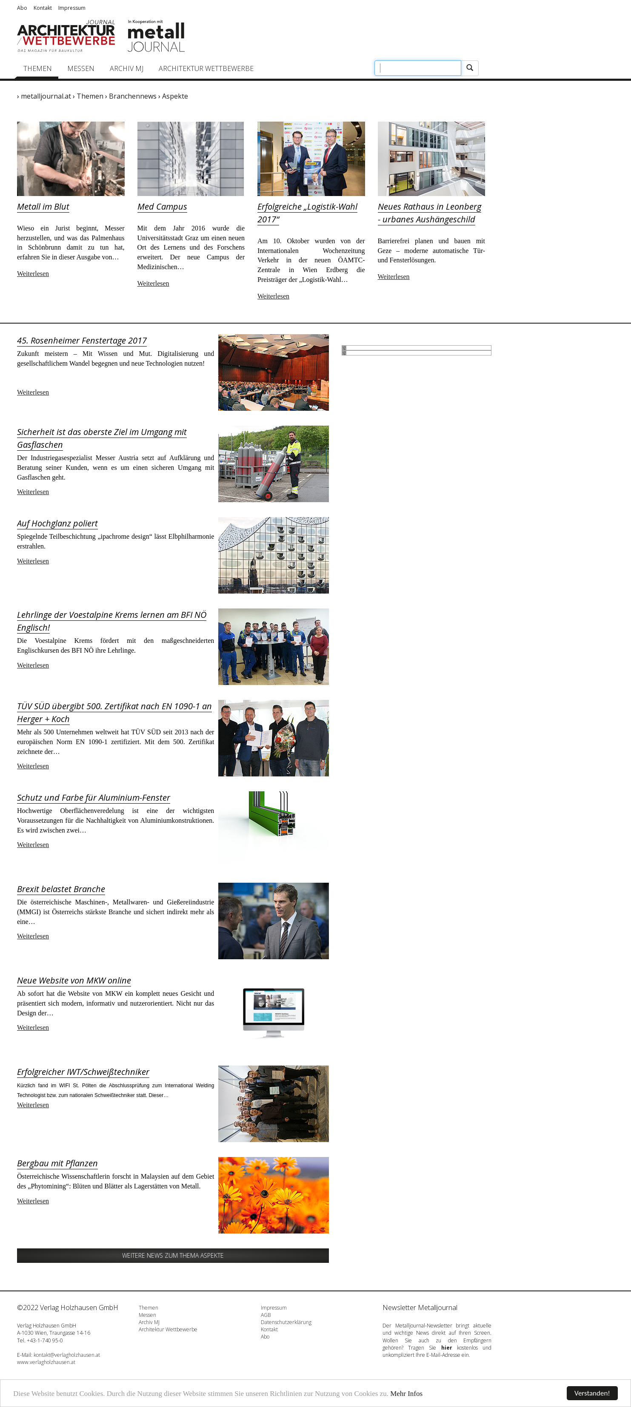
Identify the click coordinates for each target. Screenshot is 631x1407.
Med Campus (162, 206)
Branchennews (133, 96)
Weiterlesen (33, 273)
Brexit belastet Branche (61, 889)
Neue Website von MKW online (74, 980)
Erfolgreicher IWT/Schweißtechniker (83, 1071)
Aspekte (175, 96)
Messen (80, 68)
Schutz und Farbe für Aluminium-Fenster (93, 797)
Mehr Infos (406, 1394)
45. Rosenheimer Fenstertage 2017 (82, 340)
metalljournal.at (46, 96)
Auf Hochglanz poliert (57, 523)
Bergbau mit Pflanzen (57, 1163)
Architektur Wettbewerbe (206, 68)
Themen (37, 68)
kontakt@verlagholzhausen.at (67, 1355)
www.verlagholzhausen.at (46, 1362)
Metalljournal (156, 36)
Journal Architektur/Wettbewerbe (66, 36)
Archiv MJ (126, 68)
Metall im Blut (43, 206)
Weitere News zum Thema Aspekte (173, 1255)
